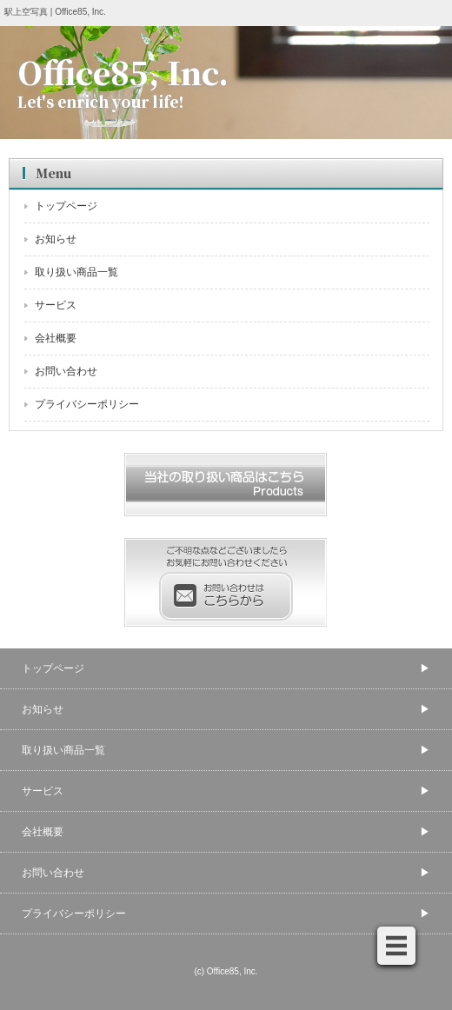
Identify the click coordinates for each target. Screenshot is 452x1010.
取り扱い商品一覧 (76, 272)
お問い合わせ (66, 371)
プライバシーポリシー (87, 404)
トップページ (66, 206)
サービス (55, 305)
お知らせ (55, 239)
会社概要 (55, 338)
